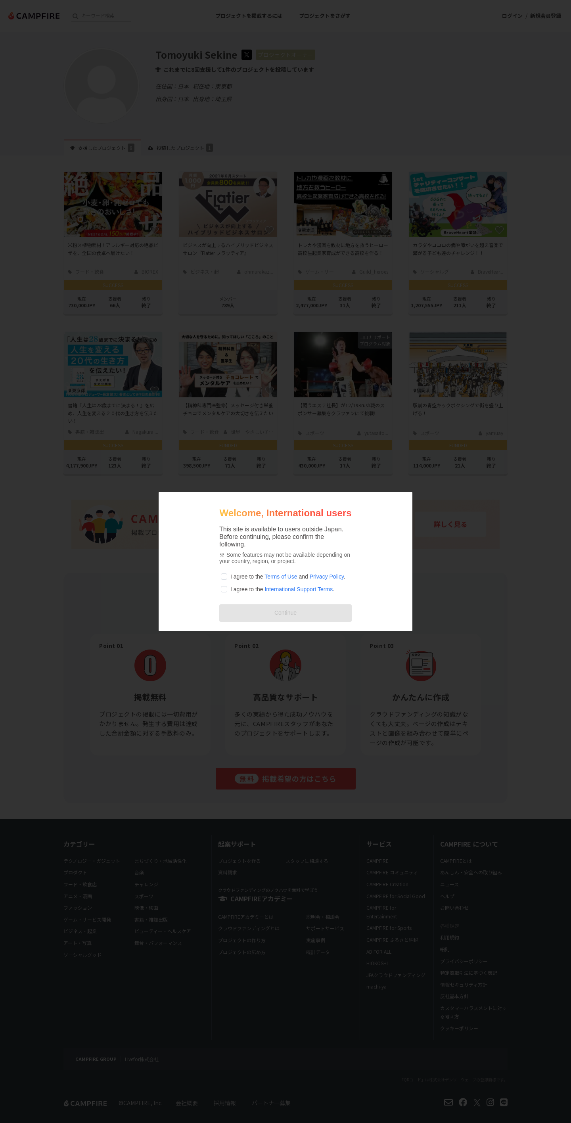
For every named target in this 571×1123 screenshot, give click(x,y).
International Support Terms (298, 589)
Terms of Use (280, 576)
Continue (285, 612)
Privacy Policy (327, 576)
